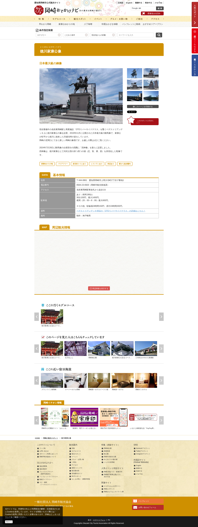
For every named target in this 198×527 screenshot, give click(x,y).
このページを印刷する (143, 107)
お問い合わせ (44, 451)
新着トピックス (77, 468)
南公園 (106, 454)
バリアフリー (63, 164)
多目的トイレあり (79, 164)
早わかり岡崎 (45, 24)
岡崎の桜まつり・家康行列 (113, 472)
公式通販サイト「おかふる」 (195, 65)
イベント (75, 457)
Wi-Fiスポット (76, 476)
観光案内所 (75, 471)
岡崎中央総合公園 (110, 457)
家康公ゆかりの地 (67, 24)
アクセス (75, 465)
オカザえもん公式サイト (112, 486)
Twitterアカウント (142, 451)
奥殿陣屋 (107, 451)
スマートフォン (99, 520)
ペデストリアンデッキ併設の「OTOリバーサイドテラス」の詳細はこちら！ (111, 211)
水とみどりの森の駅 (111, 459)
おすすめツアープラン (153, 24)
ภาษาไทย (158, 3)
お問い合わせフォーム (147, 507)
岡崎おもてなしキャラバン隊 (114, 492)
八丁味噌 (88, 24)
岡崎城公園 (108, 448)
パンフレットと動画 (131, 24)
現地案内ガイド (77, 473)
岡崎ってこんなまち (195, 40)
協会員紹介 (43, 469)
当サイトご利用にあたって (49, 454)
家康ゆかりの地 (47, 164)
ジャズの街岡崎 (109, 462)
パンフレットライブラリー (49, 477)
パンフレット (143, 501)
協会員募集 (43, 466)
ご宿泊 (74, 462)
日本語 (120, 3)
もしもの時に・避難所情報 (81, 479)
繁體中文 (138, 3)
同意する (9, 522)
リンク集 (43, 448)
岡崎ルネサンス (109, 489)
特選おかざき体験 (110, 24)
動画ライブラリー (46, 479)
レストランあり (96, 164)
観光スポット (76, 454)
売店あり (110, 164)
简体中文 (148, 3)
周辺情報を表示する (99, 288)
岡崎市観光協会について (48, 457)
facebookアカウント (143, 448)
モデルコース (76, 451)
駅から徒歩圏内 (125, 164)
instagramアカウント (143, 454)
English (129, 3)
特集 (73, 448)
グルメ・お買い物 (78, 459)
